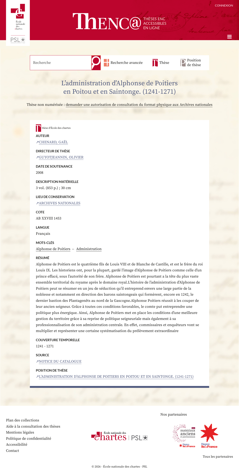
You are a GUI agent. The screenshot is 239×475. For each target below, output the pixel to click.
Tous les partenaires (218, 456)
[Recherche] (60, 62)
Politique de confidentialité (28, 438)
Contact (12, 450)
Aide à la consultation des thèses (33, 426)
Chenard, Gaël (53, 142)
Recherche (96, 62)
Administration (89, 249)
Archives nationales (59, 203)
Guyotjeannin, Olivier (61, 157)
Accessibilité (16, 444)
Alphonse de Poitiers (53, 249)
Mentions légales (20, 432)
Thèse (164, 62)
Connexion (224, 5)
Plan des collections (22, 420)
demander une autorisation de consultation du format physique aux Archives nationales (139, 104)
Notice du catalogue (60, 361)
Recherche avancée (127, 62)
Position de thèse (194, 62)
